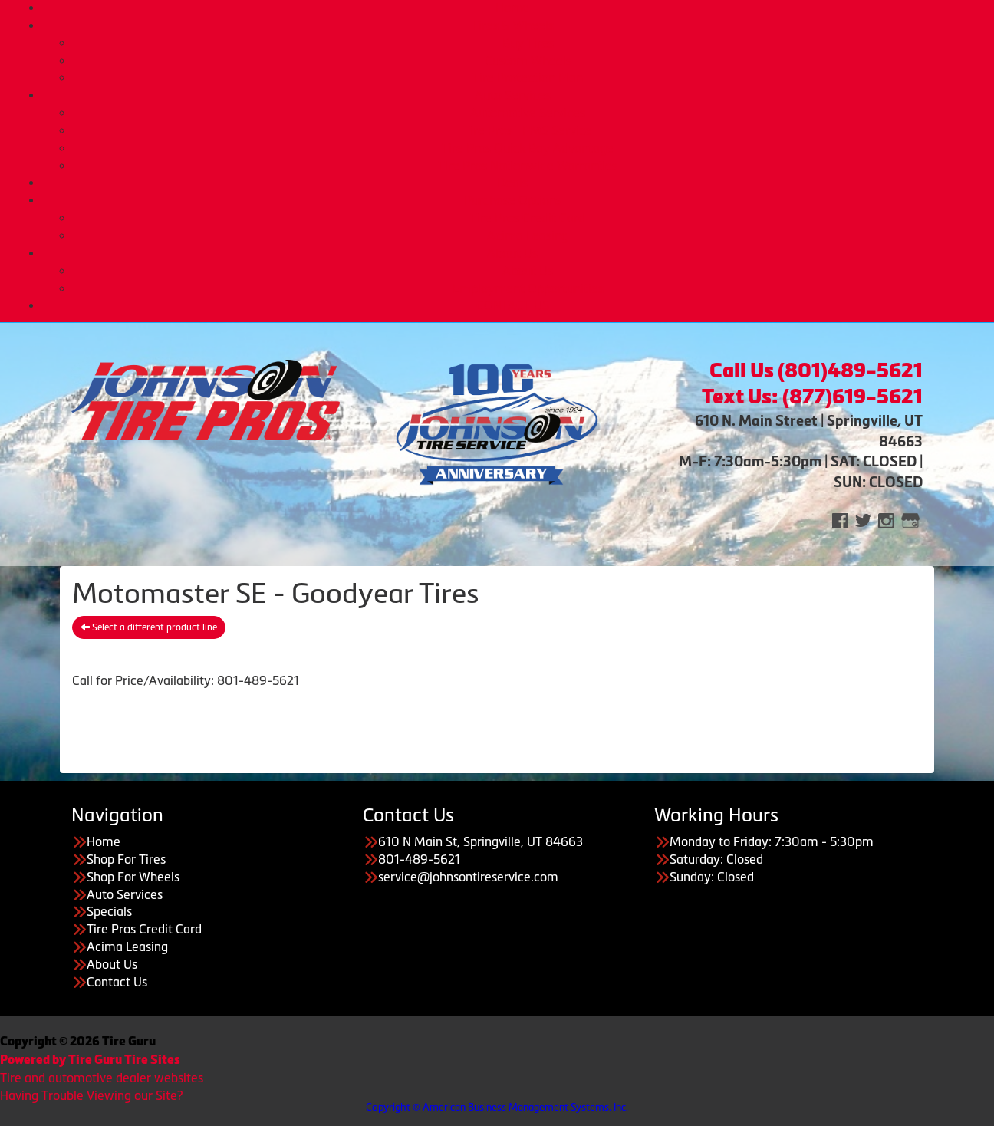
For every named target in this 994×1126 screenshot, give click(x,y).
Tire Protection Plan (527, 77)
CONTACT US (512, 305)
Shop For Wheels (133, 877)
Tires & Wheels (513, 25)
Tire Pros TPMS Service (527, 130)
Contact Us (117, 982)
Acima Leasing (527, 235)
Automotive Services (527, 113)
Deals (512, 182)
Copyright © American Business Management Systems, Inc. (497, 1107)
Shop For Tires (126, 859)
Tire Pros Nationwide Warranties (527, 166)
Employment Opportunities (528, 288)
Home (512, 8)
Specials (109, 911)
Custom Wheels (528, 60)
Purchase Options (512, 200)
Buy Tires (528, 43)
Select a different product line (149, 627)
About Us (512, 253)
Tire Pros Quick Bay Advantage (528, 148)
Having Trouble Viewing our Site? (91, 1095)
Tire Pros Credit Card (527, 218)
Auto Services (513, 95)
